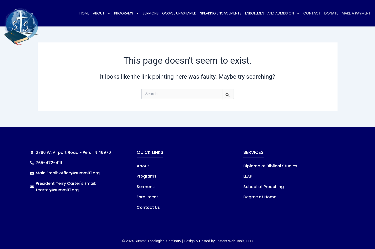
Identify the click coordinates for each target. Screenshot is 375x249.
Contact (312, 13)
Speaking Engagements (221, 13)
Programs (126, 13)
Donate (331, 13)
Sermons (151, 13)
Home (84, 13)
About (102, 13)
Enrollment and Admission (272, 13)
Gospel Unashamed (179, 13)
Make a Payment (356, 13)
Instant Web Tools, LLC (235, 241)
